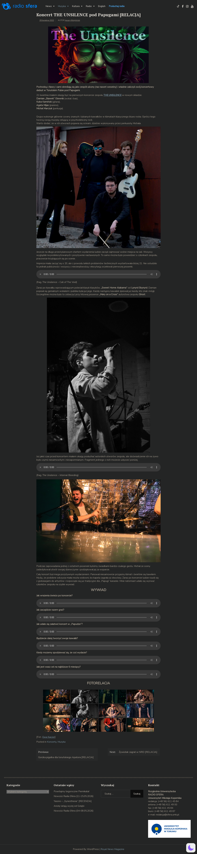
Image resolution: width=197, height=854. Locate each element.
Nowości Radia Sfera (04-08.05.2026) (73, 810)
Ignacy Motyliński (72, 20)
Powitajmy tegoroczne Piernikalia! (71, 791)
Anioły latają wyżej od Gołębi (69, 806)
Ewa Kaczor (48, 737)
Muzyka (62, 6)
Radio (89, 6)
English (101, 6)
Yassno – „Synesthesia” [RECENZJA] (73, 801)
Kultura (76, 6)
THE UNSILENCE (112, 95)
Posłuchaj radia (116, 6)
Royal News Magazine (112, 849)
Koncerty (51, 741)
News (48, 6)
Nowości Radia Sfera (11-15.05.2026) (73, 796)
